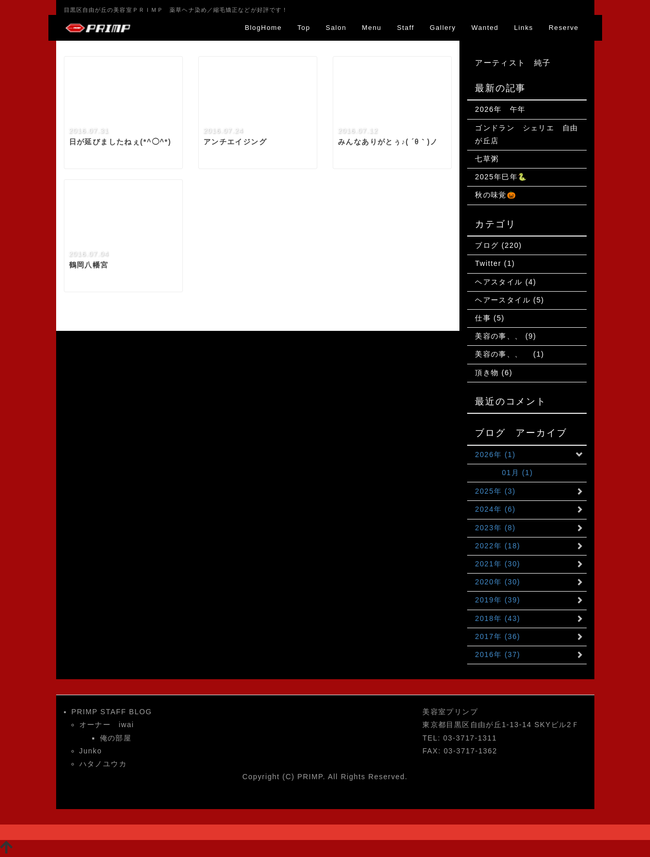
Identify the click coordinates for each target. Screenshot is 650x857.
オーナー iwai (106, 724)
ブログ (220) (498, 245)
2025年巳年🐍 (501, 177)
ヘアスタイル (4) (505, 282)
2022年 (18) (497, 546)
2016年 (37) (497, 654)
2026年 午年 (500, 109)
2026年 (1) (495, 454)
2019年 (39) (497, 600)
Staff (406, 27)
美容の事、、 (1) (509, 354)
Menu (372, 27)
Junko (90, 751)
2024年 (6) (495, 509)
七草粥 (487, 159)
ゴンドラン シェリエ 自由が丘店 (526, 134)
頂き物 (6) (493, 372)
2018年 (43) (497, 618)
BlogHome (263, 27)
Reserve (563, 27)
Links (523, 27)
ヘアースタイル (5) (509, 300)
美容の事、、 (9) (505, 336)
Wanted (485, 27)
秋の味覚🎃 (495, 195)
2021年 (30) (497, 564)
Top (303, 27)
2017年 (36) (497, 636)
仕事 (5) (489, 318)
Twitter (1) (495, 263)
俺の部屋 (116, 738)
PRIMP (310, 776)
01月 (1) (504, 472)
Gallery (443, 27)
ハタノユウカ (103, 764)
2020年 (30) (497, 582)
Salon (336, 27)
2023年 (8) (495, 528)
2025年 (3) (495, 491)
